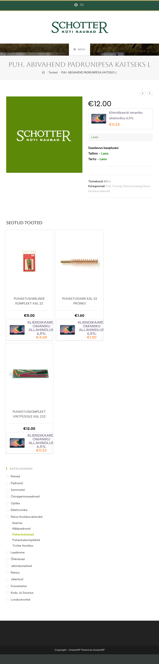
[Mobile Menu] (79, 50)
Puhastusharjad (132, 186)
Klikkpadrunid (21, 529)
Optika (15, 504)
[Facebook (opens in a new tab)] (76, 5)
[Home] (43, 72)
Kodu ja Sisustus (22, 593)
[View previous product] (143, 94)
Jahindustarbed (21, 566)
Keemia (17, 523)
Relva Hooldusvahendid (26, 517)
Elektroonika (19, 510)
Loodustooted (20, 600)
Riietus (15, 573)
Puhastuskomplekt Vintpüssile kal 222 (29, 414)
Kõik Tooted (113, 186)
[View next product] (150, 94)
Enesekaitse (19, 586)
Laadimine (18, 553)
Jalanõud (17, 580)
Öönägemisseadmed (25, 497)
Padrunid (17, 483)
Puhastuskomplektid (26, 540)
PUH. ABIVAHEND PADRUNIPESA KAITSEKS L (89, 72)
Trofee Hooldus (22, 546)
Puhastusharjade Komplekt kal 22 (29, 301)
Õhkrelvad (18, 560)
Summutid (18, 490)
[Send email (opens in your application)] (82, 5)
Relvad (15, 477)
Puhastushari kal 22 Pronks (79, 301)
